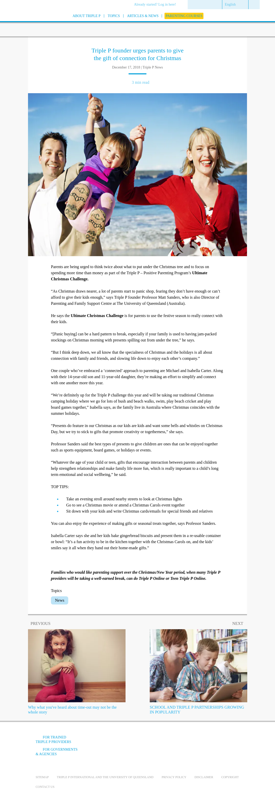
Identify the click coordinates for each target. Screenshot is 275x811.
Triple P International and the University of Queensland (105, 777)
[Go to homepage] (23, 22)
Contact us (45, 787)
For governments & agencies (57, 752)
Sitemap (42, 777)
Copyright (230, 777)
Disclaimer (204, 777)
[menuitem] (157, 5)
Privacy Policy (174, 777)
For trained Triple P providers (53, 739)
